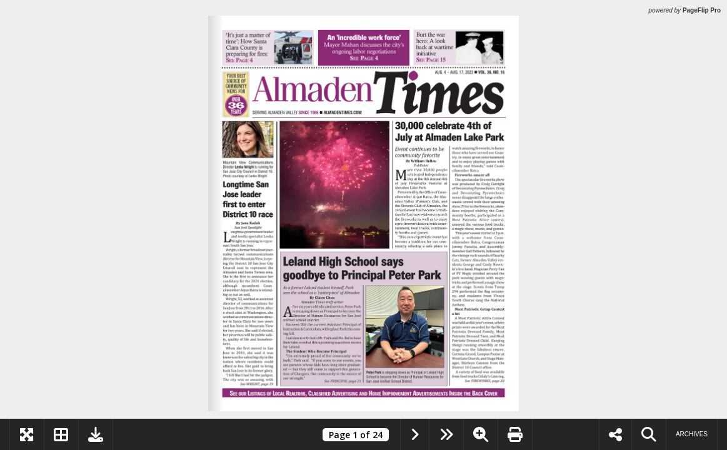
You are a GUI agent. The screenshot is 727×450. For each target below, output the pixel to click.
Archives (692, 434)
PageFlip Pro (702, 10)
